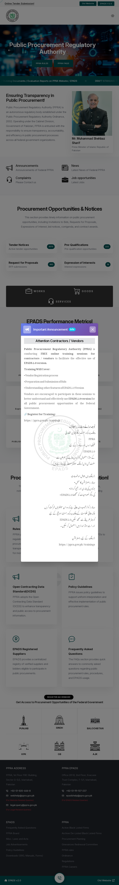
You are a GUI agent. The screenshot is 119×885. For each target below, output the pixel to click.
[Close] (93, 329)
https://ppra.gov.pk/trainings (42, 420)
